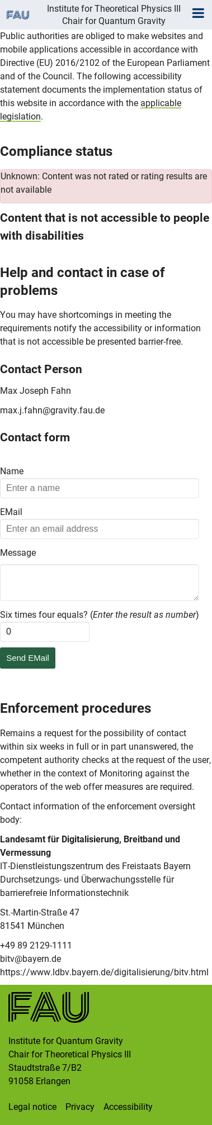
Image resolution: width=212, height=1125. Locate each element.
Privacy (80, 1107)
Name (11, 471)
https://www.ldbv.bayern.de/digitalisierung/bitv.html (104, 972)
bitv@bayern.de (30, 959)
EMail (11, 512)
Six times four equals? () (99, 614)
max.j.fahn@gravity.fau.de (52, 410)
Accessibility (128, 1107)
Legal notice (32, 1107)
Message (18, 552)
